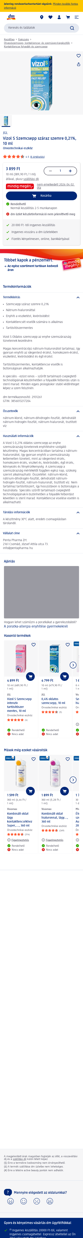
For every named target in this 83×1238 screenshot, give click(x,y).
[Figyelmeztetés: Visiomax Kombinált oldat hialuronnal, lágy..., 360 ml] (52, 840)
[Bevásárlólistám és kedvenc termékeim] (50, 17)
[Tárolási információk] (41, 512)
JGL (5, 133)
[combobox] (41, 28)
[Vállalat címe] (41, 533)
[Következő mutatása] (73, 665)
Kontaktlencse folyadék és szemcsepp (25, 46)
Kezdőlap (9, 39)
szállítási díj (31, 179)
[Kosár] (68, 17)
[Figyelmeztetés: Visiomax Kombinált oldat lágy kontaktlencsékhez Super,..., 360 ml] (18, 840)
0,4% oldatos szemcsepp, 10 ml (53, 701)
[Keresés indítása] (72, 28)
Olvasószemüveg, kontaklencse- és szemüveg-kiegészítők (37, 43)
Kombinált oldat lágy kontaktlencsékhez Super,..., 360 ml (19, 819)
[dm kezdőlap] (11, 17)
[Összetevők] (41, 411)
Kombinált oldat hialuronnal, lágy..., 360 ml (55, 817)
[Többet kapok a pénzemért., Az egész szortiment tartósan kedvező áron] (41, 265)
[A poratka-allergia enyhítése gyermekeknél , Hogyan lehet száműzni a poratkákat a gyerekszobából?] (41, 598)
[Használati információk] (41, 436)
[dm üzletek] (41, 17)
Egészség (23, 39)
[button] (76, 17)
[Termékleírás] (41, 297)
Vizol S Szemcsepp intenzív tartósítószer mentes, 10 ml (19, 705)
